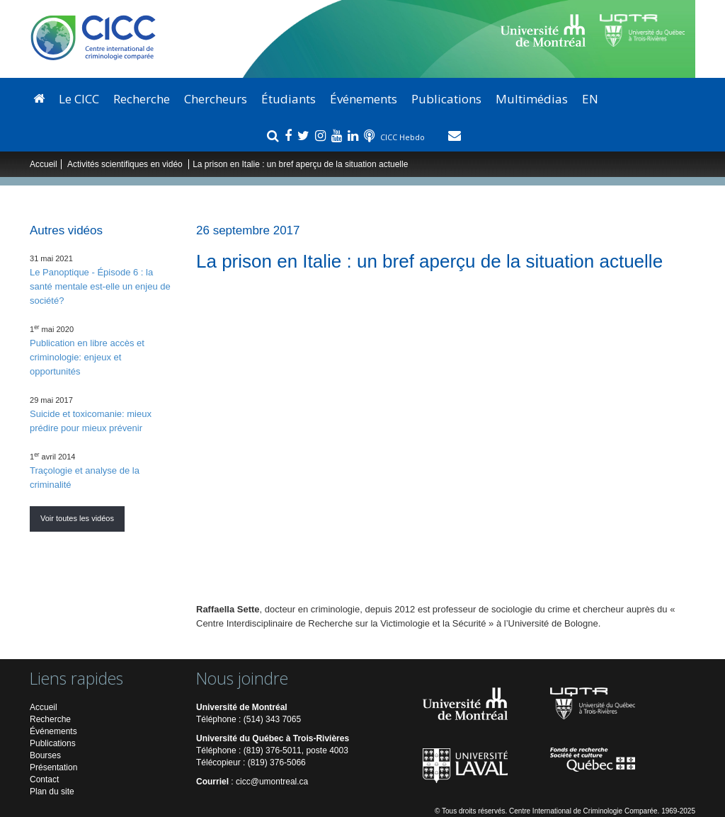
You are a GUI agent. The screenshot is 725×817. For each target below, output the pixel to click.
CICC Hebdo (403, 137)
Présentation (53, 767)
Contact (44, 779)
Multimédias (532, 99)
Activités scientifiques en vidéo (126, 164)
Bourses (45, 755)
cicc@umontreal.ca (272, 782)
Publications (446, 99)
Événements (363, 99)
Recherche (141, 99)
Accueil (43, 164)
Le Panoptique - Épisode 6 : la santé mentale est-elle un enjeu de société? (100, 286)
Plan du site (52, 791)
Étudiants (288, 99)
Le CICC (79, 99)
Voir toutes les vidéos (77, 518)
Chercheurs (215, 99)
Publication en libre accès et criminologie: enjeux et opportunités (87, 357)
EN (590, 99)
